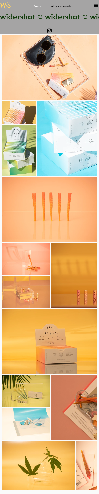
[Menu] (96, 5)
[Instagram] (49, 31)
